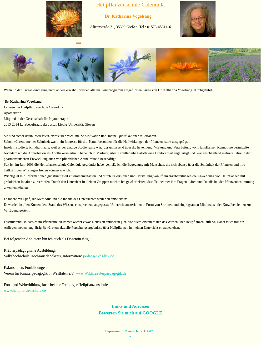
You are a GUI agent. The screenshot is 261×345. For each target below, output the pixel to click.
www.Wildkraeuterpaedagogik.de (100, 273)
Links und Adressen (130, 306)
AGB (150, 331)
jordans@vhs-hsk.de (98, 256)
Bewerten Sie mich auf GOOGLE (130, 312)
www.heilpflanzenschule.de (25, 290)
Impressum (112, 331)
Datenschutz (133, 331)
